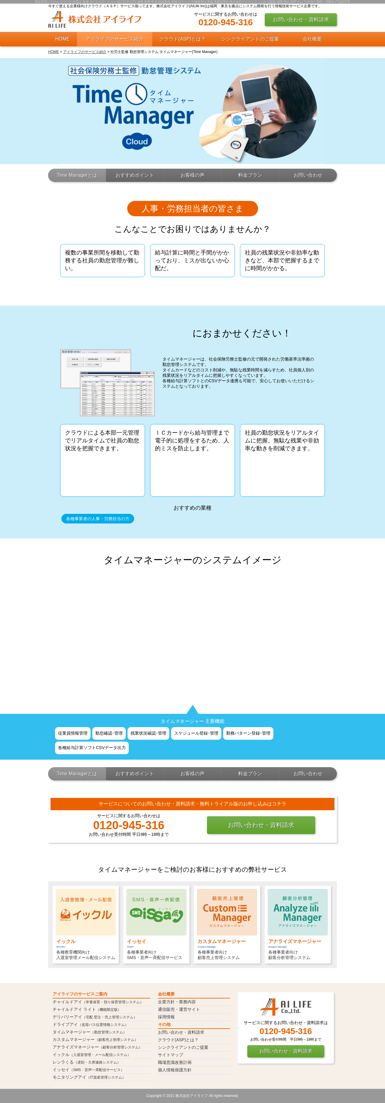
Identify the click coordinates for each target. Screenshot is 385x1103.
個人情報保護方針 (175, 1069)
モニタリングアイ (89, 1077)
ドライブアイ (90, 1024)
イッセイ (88, 1069)
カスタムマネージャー (95, 1039)
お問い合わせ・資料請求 (301, 20)
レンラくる (87, 1062)
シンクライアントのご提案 (250, 39)
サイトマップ (170, 1054)
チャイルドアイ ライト (87, 1009)
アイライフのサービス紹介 (114, 39)
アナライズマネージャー (97, 1047)
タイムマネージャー (90, 1032)
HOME (62, 39)
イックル (92, 1054)
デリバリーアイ (95, 1016)
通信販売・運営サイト (179, 1009)
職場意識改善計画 (175, 1062)
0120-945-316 (226, 22)
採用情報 (166, 1016)
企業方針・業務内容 (177, 1001)
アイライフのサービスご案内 (80, 994)
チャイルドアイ (98, 1001)
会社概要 (312, 39)
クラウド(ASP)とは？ (182, 39)
